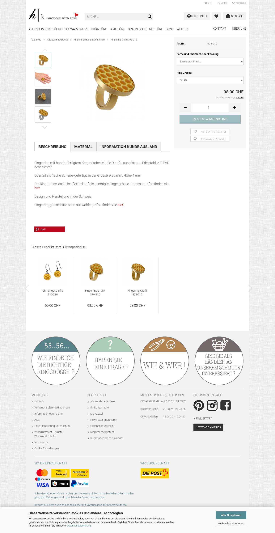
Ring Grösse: (184, 72)
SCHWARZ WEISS (76, 29)
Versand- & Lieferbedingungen (52, 407)
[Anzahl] (210, 107)
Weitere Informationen (231, 523)
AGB (37, 419)
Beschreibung (52, 146)
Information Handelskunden (107, 438)
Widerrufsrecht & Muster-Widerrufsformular (49, 434)
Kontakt (219, 28)
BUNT (170, 29)
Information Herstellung (48, 413)
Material (83, 146)
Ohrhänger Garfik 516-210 (52, 292)
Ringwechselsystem (102, 432)
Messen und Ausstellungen (162, 395)
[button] (208, 3)
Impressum (41, 442)
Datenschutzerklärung (79, 525)
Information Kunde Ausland (128, 146)
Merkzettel (239, 3)
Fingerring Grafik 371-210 (137, 292)
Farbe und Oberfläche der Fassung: (198, 54)
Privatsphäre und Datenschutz (52, 425)
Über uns (239, 28)
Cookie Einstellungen (46, 448)
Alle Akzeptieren (231, 515)
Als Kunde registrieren (103, 401)
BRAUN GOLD (137, 29)
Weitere (183, 29)
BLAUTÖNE (117, 29)
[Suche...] (149, 17)
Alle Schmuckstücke (45, 29)
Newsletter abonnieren (103, 419)
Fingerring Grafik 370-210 (95, 292)
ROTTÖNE (156, 29)
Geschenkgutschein (102, 425)
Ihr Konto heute (99, 407)
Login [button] (222, 3)
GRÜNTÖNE (99, 29)
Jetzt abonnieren (208, 427)
